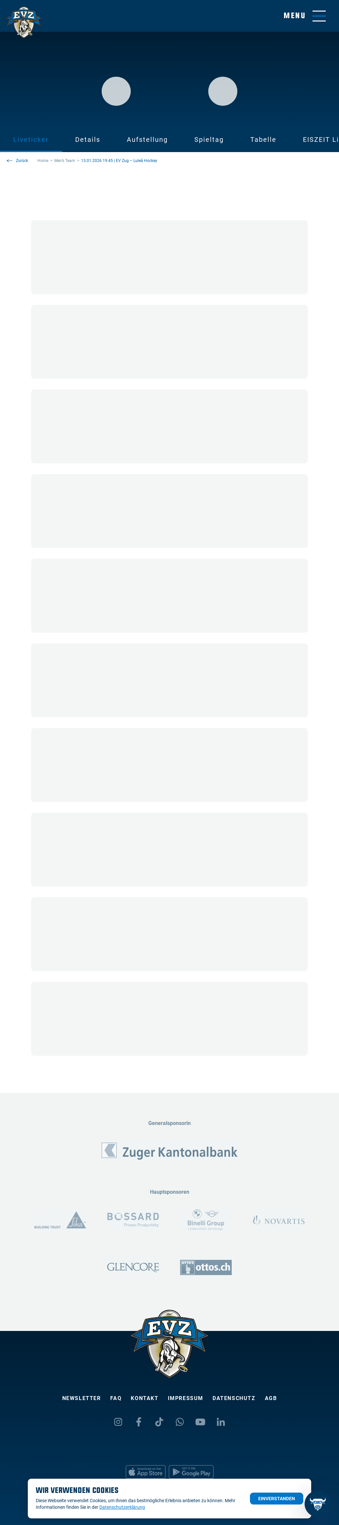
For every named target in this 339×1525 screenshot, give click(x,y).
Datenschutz (234, 1398)
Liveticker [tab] (31, 139)
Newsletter (81, 1398)
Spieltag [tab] (209, 139)
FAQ (116, 1398)
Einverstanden (276, 1498)
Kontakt (144, 1398)
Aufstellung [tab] (147, 139)
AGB (271, 1398)
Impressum (185, 1398)
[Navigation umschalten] (305, 16)
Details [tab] (87, 139)
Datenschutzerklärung (122, 1507)
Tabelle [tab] (263, 139)
